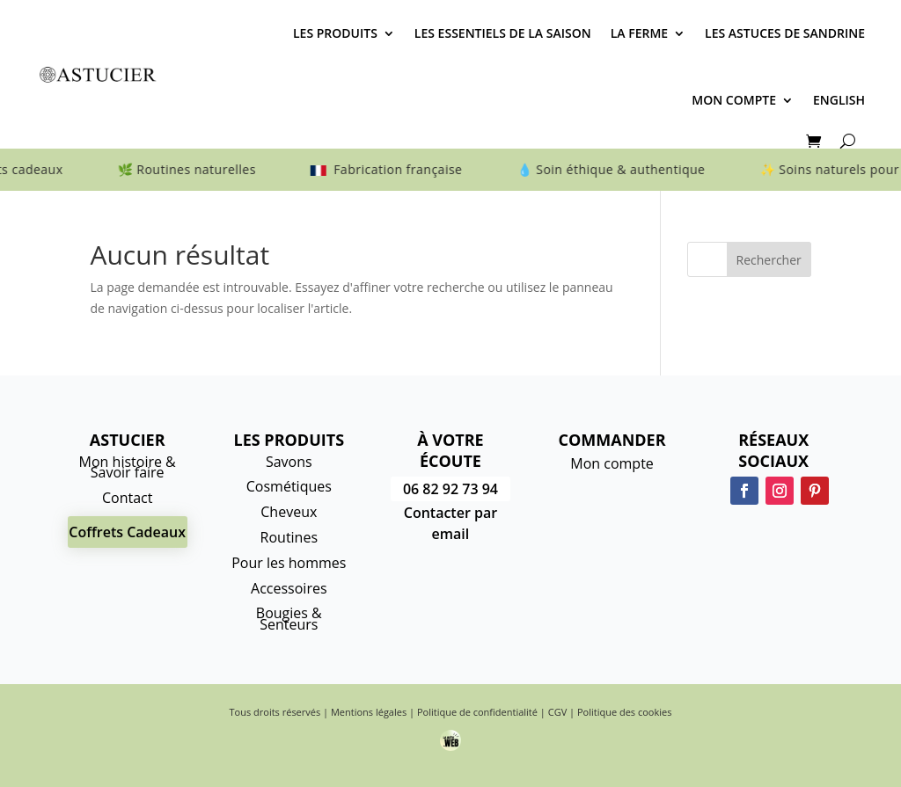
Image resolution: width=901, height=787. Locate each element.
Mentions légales (369, 711)
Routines (289, 537)
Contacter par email (450, 523)
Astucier (127, 439)
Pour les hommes (288, 562)
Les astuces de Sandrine (785, 33)
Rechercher (769, 259)
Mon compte (734, 99)
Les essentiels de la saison (502, 33)
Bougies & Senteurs (289, 618)
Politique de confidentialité (477, 711)
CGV (557, 711)
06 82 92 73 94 (450, 489)
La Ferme (639, 33)
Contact (127, 497)
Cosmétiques (289, 486)
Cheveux (288, 511)
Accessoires (289, 588)
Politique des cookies (624, 711)
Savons (289, 461)
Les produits (335, 33)
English (839, 99)
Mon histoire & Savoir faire (127, 467)
